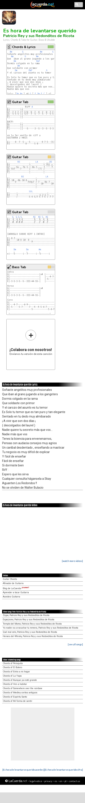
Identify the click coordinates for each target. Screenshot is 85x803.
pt (65, 781)
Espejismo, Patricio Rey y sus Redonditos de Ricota (28, 619)
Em (27, 249)
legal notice (35, 781)
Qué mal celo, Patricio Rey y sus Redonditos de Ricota (30, 632)
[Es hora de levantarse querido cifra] (63, 769)
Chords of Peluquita (13, 663)
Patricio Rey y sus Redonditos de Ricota (38, 35)
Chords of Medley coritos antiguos (20, 692)
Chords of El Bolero (12, 667)
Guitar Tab (20, 102)
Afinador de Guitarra (13, 583)
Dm (15, 61)
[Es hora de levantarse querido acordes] (23, 769)
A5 (34, 217)
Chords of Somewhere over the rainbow (22, 688)
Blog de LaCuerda (16, 588)
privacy (48, 781)
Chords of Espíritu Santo (15, 696)
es (55, 781)
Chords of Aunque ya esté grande (20, 680)
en (60, 781)
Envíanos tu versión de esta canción (31, 342)
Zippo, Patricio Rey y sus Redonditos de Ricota (26, 615)
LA (36, 161)
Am (11, 51)
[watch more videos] (72, 561)
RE (18, 161)
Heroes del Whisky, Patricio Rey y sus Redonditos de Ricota (33, 636)
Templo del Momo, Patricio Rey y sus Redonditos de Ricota (32, 623)
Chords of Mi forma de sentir (17, 701)
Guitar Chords (10, 579)
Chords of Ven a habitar (15, 684)
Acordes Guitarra (11, 596)
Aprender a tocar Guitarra (16, 592)
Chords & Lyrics (24, 47)
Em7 (38, 61)
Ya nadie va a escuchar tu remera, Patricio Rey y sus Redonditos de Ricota (40, 627)
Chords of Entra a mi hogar (16, 671)
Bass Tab (19, 267)
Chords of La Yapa (12, 675)
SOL (31, 191)
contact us (74, 781)
